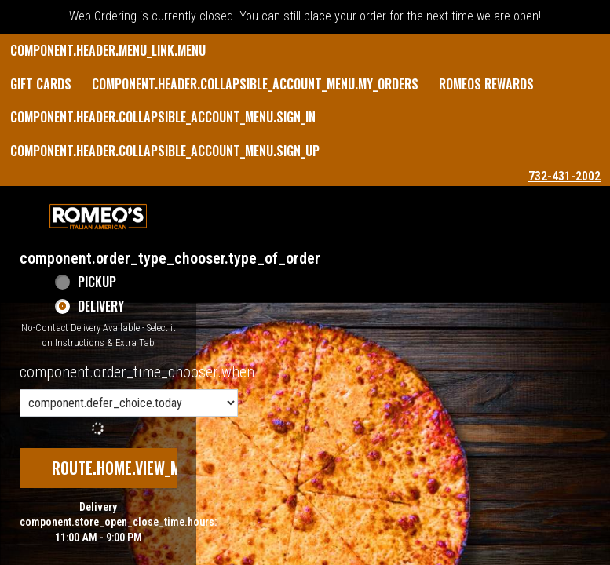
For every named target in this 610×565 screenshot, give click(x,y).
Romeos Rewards (486, 84)
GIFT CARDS (40, 84)
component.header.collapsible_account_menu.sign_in (163, 117)
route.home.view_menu (129, 467)
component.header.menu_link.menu (108, 50)
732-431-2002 (564, 176)
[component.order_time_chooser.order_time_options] (129, 403)
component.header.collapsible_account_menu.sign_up (165, 150)
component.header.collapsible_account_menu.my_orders (255, 84)
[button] (98, 217)
